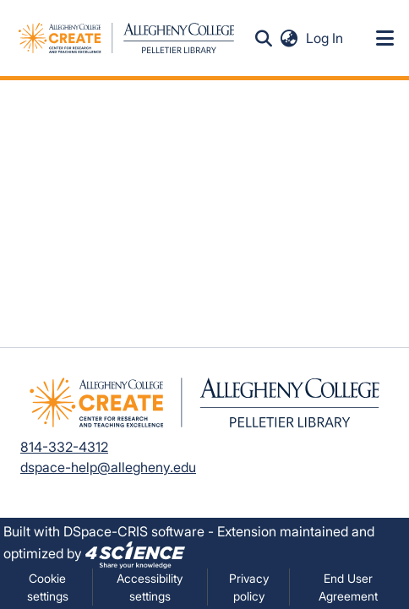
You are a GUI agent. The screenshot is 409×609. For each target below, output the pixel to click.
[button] (264, 38)
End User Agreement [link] (348, 587)
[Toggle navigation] (385, 38)
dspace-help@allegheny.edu (108, 467)
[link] (135, 553)
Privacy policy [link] (249, 587)
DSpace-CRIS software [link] (133, 531)
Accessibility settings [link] (150, 587)
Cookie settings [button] (47, 587)
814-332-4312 (64, 446)
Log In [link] (325, 38)
